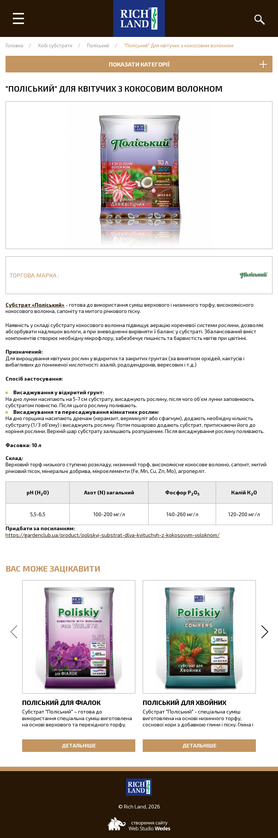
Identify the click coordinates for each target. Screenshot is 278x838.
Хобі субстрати (55, 45)
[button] (139, 175)
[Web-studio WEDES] (139, 824)
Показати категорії (188, 64)
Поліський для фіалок (61, 702)
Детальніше (79, 745)
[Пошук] (259, 18)
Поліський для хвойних (184, 702)
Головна (14, 45)
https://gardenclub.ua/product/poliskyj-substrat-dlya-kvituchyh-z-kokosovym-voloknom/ (113, 535)
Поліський (98, 45)
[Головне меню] (18, 18)
